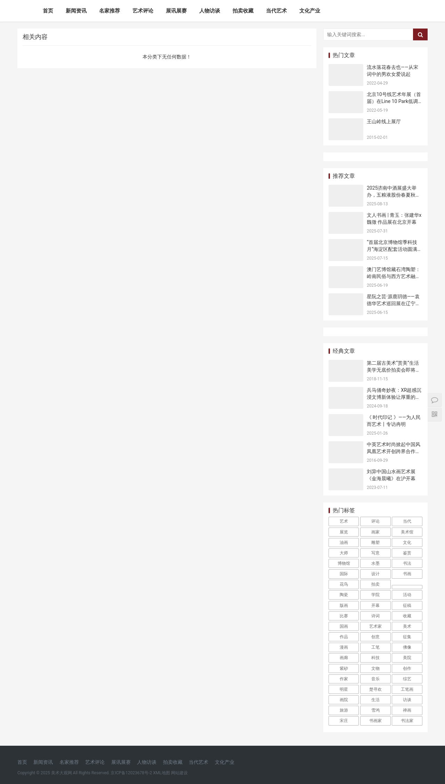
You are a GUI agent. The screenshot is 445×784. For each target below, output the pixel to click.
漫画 (344, 647)
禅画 (407, 710)
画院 (344, 699)
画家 (375, 532)
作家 (344, 678)
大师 (344, 553)
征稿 (407, 605)
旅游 (344, 710)
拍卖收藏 (243, 11)
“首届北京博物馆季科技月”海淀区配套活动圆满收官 (394, 249)
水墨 (375, 563)
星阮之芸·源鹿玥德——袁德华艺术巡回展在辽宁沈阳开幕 (393, 303)
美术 (407, 626)
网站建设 (179, 772)
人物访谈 (209, 11)
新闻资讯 (76, 11)
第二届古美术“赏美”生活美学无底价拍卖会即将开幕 (393, 369)
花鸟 (344, 584)
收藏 (407, 615)
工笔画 (407, 689)
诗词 (375, 615)
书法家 (407, 720)
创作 (407, 668)
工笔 (375, 647)
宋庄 (344, 720)
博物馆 (344, 563)
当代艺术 (276, 11)
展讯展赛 (176, 11)
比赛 (344, 615)
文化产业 (309, 11)
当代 (407, 521)
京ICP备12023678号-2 (131, 772)
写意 (375, 553)
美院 (407, 657)
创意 (375, 636)
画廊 (344, 657)
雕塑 (375, 542)
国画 (344, 626)
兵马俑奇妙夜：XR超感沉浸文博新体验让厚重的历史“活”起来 (394, 396)
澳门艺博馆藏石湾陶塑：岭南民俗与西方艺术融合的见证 (393, 276)
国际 (344, 573)
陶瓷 (344, 594)
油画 (344, 542)
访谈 (407, 699)
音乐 (375, 678)
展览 (344, 532)
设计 (375, 573)
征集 (407, 636)
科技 (375, 657)
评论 (375, 521)
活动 (407, 594)
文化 (407, 542)
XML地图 (161, 772)
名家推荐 (109, 11)
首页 (48, 11)
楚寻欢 (375, 689)
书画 (407, 573)
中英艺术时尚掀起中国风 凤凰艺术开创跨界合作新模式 (393, 451)
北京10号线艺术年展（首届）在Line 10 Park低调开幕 (394, 101)
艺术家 (375, 626)
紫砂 (344, 668)
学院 (375, 594)
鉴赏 (407, 553)
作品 (344, 636)
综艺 (407, 678)
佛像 (407, 647)
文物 (375, 668)
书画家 (375, 720)
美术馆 (407, 532)
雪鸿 (375, 710)
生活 (375, 699)
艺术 (344, 521)
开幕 (375, 605)
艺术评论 (142, 11)
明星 (344, 689)
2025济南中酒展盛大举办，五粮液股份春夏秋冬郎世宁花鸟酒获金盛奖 (393, 194)
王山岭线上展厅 (384, 121)
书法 (407, 563)
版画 (344, 605)
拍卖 (375, 584)
